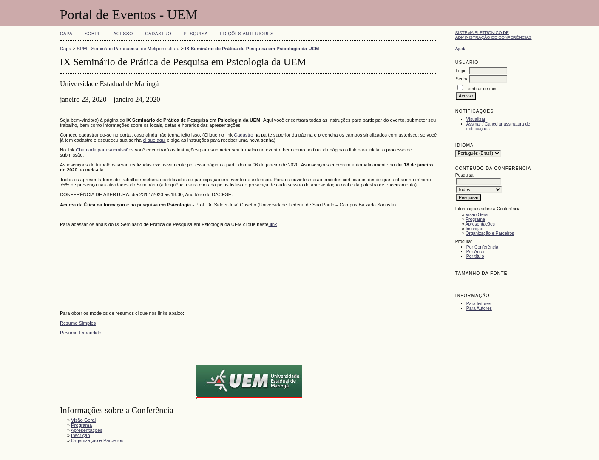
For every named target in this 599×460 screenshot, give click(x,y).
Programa (475, 219)
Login (461, 71)
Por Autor (475, 251)
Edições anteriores (246, 33)
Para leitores (478, 303)
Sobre (93, 33)
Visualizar (475, 119)
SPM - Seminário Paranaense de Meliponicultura (128, 48)
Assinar (473, 124)
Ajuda (461, 48)
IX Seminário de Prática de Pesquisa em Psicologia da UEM (252, 48)
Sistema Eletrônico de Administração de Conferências (493, 35)
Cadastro (158, 33)
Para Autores (479, 308)
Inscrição (474, 228)
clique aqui (154, 140)
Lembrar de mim (482, 88)
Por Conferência (482, 247)
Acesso (123, 33)
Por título (475, 256)
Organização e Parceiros (490, 233)
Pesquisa (196, 33)
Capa (66, 33)
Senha (462, 79)
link (273, 224)
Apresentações (480, 224)
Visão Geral (477, 214)
